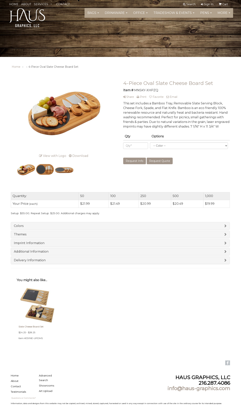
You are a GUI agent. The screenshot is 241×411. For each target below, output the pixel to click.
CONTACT (63, 4)
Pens (206, 15)
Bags (93, 15)
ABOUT (26, 4)
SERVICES (41, 4)
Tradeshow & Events (173, 15)
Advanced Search (45, 378)
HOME (13, 4)
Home (15, 375)
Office (140, 15)
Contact (16, 386)
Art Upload (45, 390)
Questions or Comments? (23, 398)
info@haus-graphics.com (198, 388)
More (224, 15)
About (14, 380)
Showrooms (46, 385)
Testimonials (18, 391)
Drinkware (116, 15)
